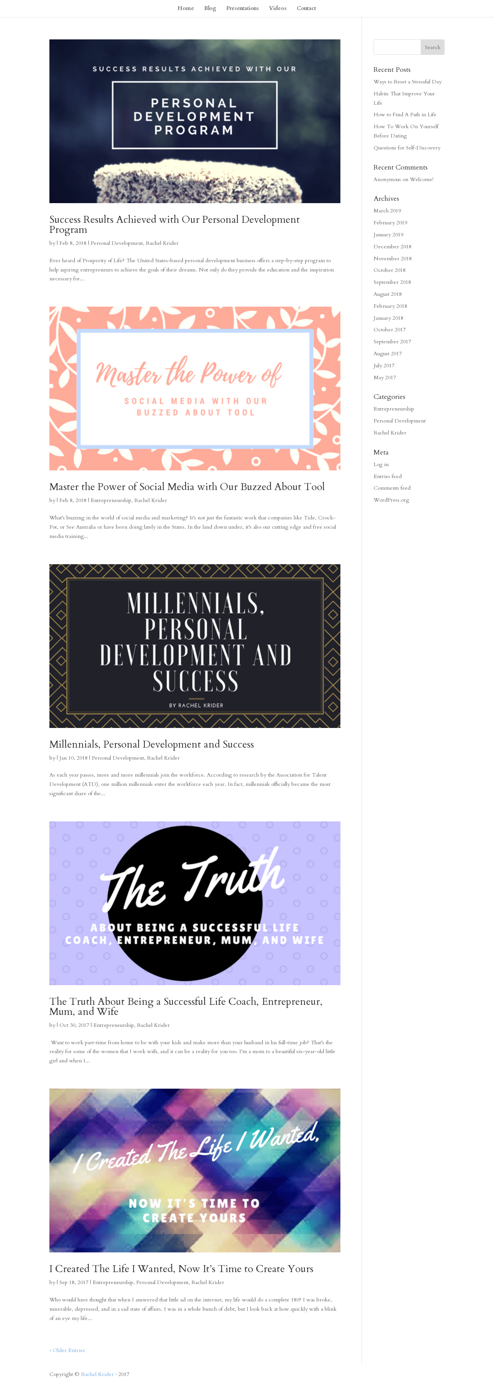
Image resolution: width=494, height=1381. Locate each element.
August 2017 (388, 353)
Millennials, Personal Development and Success (151, 744)
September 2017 (392, 341)
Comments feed (392, 488)
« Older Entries (67, 1350)
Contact (306, 9)
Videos (278, 9)
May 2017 (385, 377)
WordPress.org (391, 500)
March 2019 (387, 210)
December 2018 (392, 246)
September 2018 (392, 282)
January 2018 (388, 318)
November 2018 (393, 258)
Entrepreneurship (111, 500)
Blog (210, 9)
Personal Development (117, 243)
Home (186, 9)
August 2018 (388, 294)
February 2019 (390, 222)
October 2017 (390, 329)
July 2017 (384, 365)
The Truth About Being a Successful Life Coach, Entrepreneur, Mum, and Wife (186, 1006)
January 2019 (388, 234)
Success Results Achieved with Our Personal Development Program (174, 224)
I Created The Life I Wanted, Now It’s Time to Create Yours (181, 1269)
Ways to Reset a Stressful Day (408, 81)
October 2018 (390, 270)
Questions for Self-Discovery (407, 147)
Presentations (242, 9)
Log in (381, 464)
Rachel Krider (162, 243)
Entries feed (388, 476)
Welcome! (421, 179)
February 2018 (390, 306)
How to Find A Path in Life (405, 114)
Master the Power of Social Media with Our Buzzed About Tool (187, 487)
